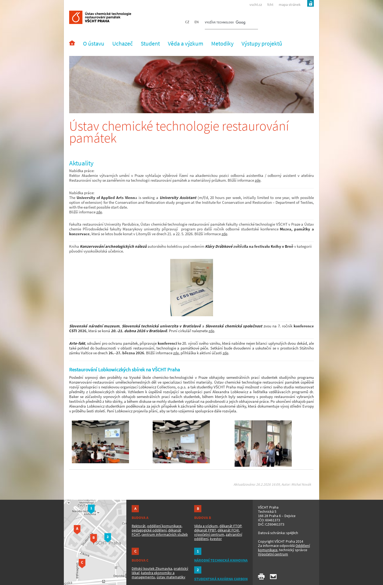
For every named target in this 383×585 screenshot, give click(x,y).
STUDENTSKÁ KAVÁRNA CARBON (221, 578)
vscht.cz (255, 4)
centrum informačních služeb (164, 534)
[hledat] (225, 23)
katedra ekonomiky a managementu (153, 574)
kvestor (216, 538)
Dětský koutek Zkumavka (152, 568)
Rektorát (138, 525)
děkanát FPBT (205, 530)
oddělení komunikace (164, 525)
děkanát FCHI (228, 530)
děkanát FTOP (230, 525)
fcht (270, 4)
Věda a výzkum (206, 525)
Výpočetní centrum (273, 554)
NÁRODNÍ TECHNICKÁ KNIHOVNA (221, 560)
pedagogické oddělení (149, 530)
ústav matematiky (171, 577)
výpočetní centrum (209, 534)
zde (257, 180)
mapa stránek (290, 4)
